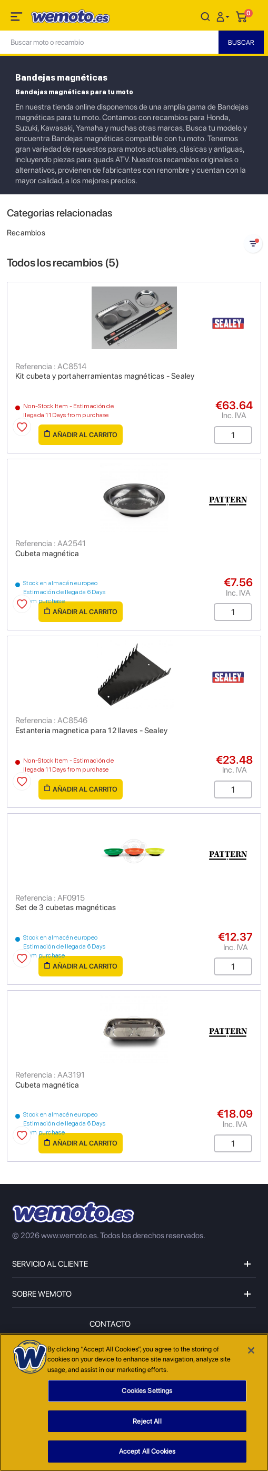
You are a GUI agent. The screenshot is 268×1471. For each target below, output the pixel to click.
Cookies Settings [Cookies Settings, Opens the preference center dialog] (147, 1391)
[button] (224, 16)
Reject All (147, 1422)
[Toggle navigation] (17, 18)
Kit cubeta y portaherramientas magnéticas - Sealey (105, 376)
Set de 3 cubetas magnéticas (65, 907)
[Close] (251, 1351)
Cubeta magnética (47, 553)
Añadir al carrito (80, 434)
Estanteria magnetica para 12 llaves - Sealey (91, 730)
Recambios (26, 233)
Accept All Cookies (147, 1452)
